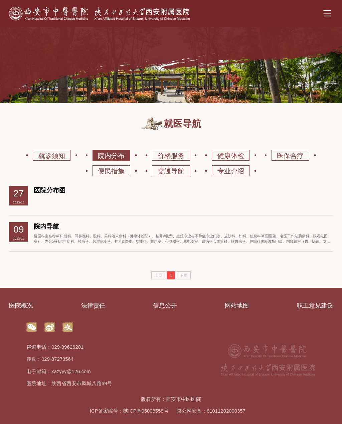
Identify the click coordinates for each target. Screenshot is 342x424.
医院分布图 (49, 190)
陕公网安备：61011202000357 (211, 411)
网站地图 (237, 305)
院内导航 (46, 226)
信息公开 (165, 305)
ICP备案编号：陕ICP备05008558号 (129, 411)
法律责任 (93, 305)
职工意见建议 (315, 305)
